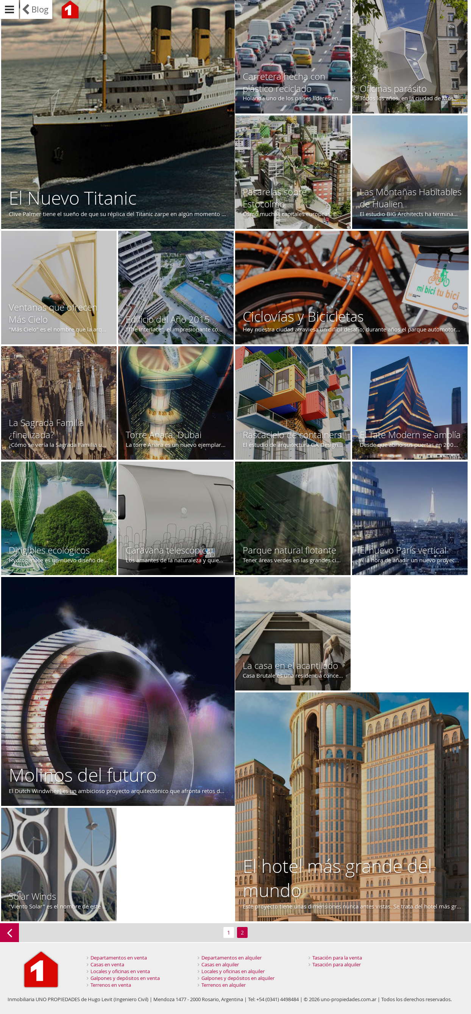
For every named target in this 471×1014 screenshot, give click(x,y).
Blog (39, 9)
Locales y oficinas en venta (120, 971)
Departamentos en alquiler (231, 957)
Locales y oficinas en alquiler (233, 971)
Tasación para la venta (337, 957)
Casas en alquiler (220, 964)
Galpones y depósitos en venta (125, 978)
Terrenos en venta (110, 984)
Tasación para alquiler (336, 964)
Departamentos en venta (118, 957)
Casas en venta (107, 964)
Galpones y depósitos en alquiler (237, 978)
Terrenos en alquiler (223, 984)
